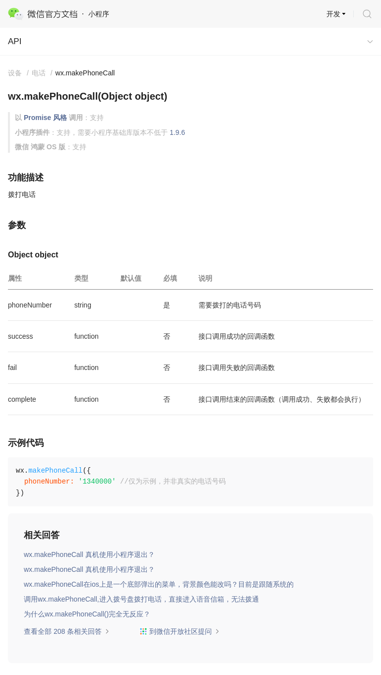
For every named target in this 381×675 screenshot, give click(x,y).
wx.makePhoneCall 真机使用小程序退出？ (89, 554)
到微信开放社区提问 (179, 631)
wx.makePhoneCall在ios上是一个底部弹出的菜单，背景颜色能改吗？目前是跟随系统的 (159, 584)
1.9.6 (177, 132)
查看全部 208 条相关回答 (67, 631)
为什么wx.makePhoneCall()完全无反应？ (87, 614)
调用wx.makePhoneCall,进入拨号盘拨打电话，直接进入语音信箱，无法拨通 (141, 599)
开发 (333, 14)
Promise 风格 (45, 118)
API (14, 41)
